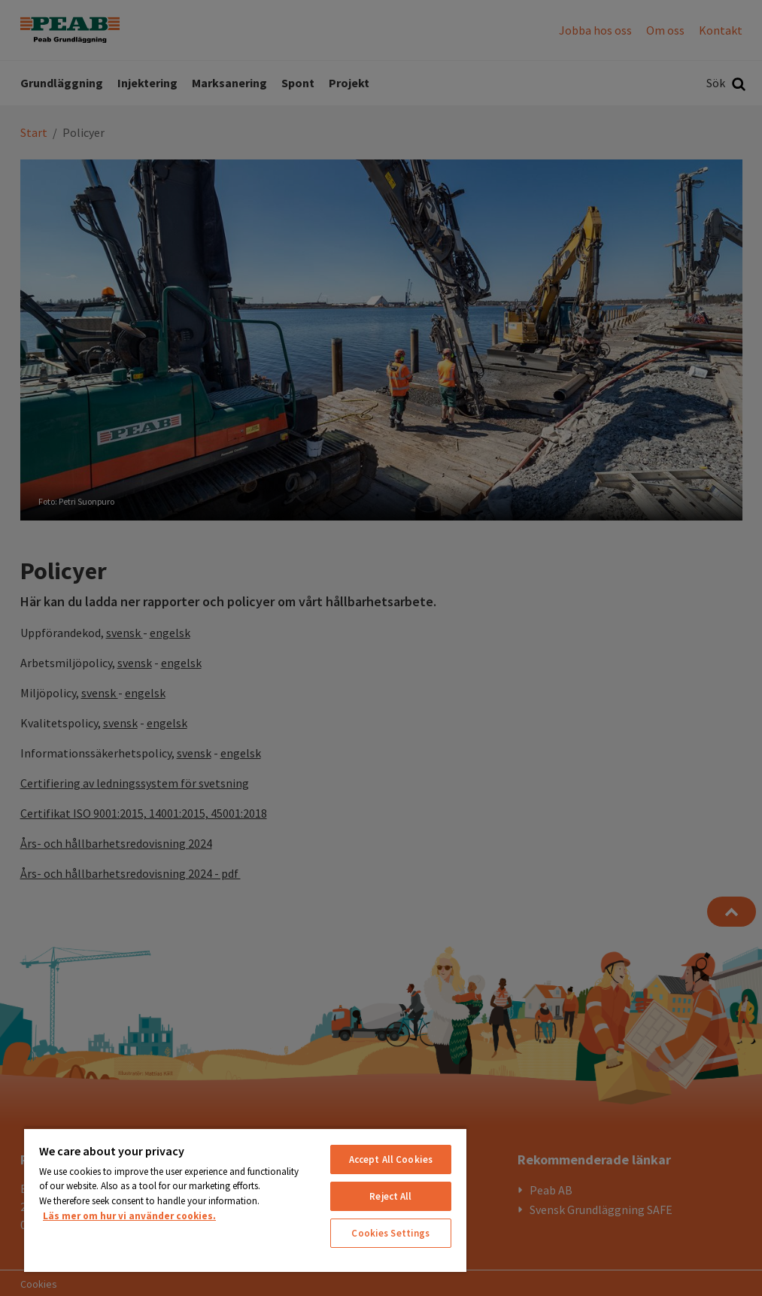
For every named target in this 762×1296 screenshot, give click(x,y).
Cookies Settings (390, 1233)
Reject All (390, 1196)
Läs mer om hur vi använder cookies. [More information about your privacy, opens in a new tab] (129, 1215)
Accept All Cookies (391, 1159)
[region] (245, 1200)
